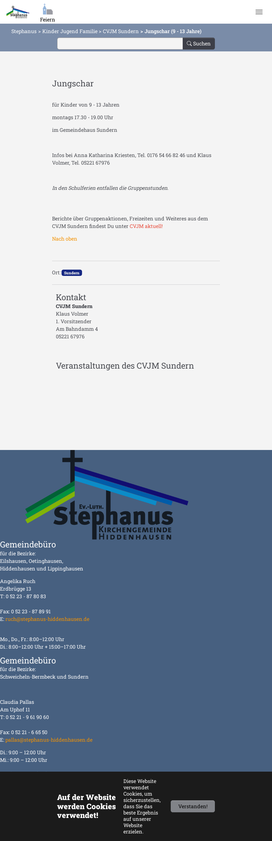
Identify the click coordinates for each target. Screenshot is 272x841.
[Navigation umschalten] (259, 12)
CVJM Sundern (121, 31)
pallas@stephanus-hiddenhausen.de (48, 739)
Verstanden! (193, 806)
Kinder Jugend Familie (70, 31)
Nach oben (64, 238)
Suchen (199, 43)
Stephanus (24, 31)
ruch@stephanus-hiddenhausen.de (47, 619)
